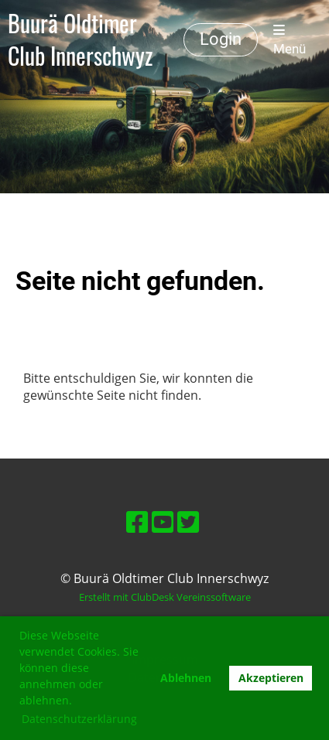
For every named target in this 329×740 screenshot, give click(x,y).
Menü (289, 39)
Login (221, 39)
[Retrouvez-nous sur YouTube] (162, 521)
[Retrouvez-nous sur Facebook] (137, 521)
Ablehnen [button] (185, 677)
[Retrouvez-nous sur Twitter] (188, 521)
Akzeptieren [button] (270, 677)
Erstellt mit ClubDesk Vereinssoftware (165, 597)
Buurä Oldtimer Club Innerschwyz (80, 40)
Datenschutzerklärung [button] (79, 718)
